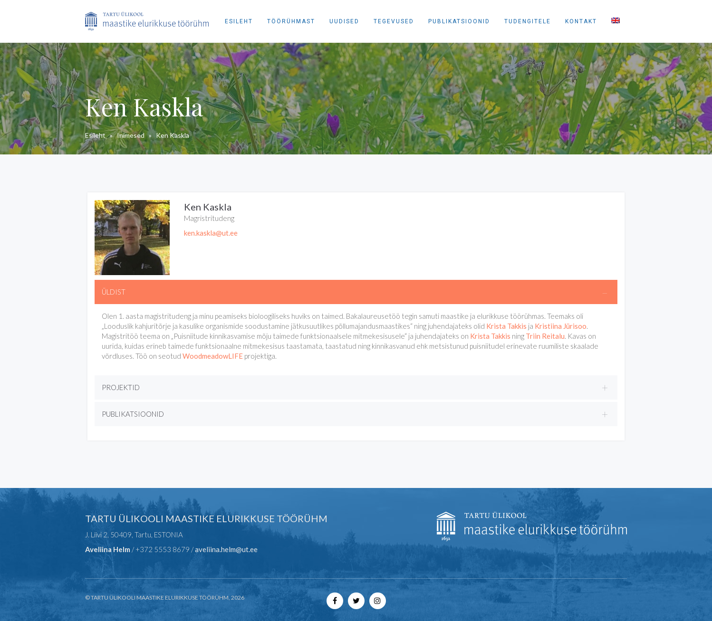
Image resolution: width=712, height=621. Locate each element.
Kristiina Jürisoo (561, 326)
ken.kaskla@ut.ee (211, 233)
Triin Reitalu (545, 336)
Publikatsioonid (459, 21)
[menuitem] (615, 21)
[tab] (356, 292)
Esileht (239, 21)
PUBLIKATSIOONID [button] (133, 414)
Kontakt (581, 21)
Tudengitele (527, 21)
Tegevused (394, 21)
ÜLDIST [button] (113, 291)
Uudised (344, 21)
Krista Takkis (506, 326)
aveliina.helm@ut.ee (226, 549)
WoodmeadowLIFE (213, 356)
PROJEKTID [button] (121, 387)
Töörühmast (291, 21)
